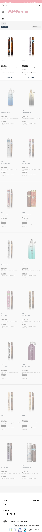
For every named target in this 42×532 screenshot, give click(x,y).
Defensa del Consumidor (34, 525)
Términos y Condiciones (22, 521)
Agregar (10, 77)
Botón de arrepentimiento (21, 525)
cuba (3, 23)
